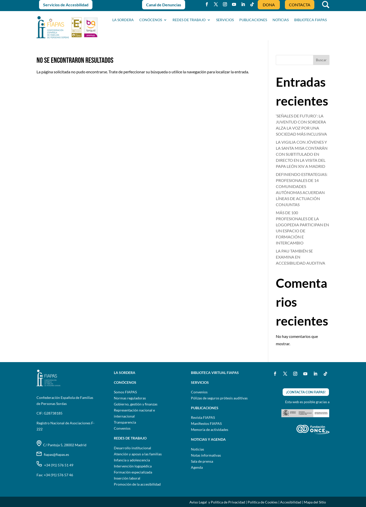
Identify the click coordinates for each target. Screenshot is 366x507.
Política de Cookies (263, 502)
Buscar (321, 60)
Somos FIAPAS (125, 392)
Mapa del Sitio (315, 502)
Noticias (197, 449)
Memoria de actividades (209, 429)
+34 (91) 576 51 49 (55, 465)
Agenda (197, 467)
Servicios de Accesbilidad (65, 4)
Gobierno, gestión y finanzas (135, 404)
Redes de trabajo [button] (189, 20)
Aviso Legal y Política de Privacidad (217, 502)
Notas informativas (206, 455)
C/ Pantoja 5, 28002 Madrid (61, 445)
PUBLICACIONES (253, 20)
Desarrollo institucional (132, 448)
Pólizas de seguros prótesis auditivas (219, 398)
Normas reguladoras (130, 398)
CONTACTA (299, 4)
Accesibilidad (290, 502)
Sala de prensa (202, 461)
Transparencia (125, 422)
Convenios (122, 428)
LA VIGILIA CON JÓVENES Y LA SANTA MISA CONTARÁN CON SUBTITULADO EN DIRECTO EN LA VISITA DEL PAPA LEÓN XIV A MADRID (301, 154)
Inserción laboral (127, 478)
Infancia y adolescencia (132, 460)
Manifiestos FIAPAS (206, 423)
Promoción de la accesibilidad (137, 484)
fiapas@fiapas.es (53, 454)
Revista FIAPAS (203, 417)
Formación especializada (133, 472)
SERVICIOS (225, 20)
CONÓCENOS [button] (150, 20)
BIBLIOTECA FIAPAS (310, 20)
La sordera (123, 20)
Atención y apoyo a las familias (138, 454)
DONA (269, 4)
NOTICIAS (281, 20)
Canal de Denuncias (163, 4)
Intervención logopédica (133, 466)
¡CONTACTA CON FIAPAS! (306, 392)
